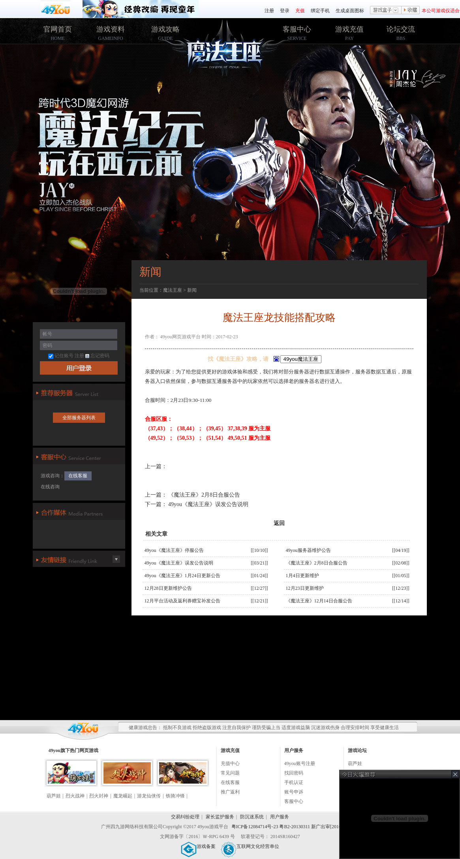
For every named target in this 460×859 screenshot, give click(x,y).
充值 (300, 10)
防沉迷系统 (252, 817)
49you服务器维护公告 (308, 550)
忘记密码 (97, 355)
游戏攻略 (165, 29)
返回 (279, 523)
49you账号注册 (299, 763)
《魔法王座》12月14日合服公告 (319, 601)
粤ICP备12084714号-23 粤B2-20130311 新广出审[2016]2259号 (294, 826)
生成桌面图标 (350, 10)
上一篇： (156, 495)
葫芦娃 (54, 796)
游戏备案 (198, 846)
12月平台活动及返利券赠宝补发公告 (182, 601)
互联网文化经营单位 (250, 846)
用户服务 (279, 817)
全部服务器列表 (79, 417)
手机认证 (293, 782)
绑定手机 (320, 10)
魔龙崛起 (122, 796)
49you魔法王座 (230, 51)
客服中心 (297, 29)
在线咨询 (50, 487)
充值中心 (230, 763)
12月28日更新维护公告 (168, 588)
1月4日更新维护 (302, 575)
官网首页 (57, 29)
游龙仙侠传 (149, 796)
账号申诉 (293, 792)
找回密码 (293, 773)
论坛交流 (401, 29)
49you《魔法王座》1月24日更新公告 (182, 575)
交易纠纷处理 (185, 817)
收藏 (411, 10)
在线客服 (77, 475)
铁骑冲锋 (175, 796)
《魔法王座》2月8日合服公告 (203, 495)
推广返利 (230, 792)
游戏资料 (110, 29)
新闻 (192, 290)
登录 (284, 10)
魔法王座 (172, 290)
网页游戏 (88, 750)
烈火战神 (75, 796)
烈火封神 (98, 796)
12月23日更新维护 (305, 588)
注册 (269, 10)
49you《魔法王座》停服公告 (174, 550)
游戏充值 (349, 29)
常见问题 (230, 773)
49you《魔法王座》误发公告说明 (208, 504)
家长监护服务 (220, 817)
